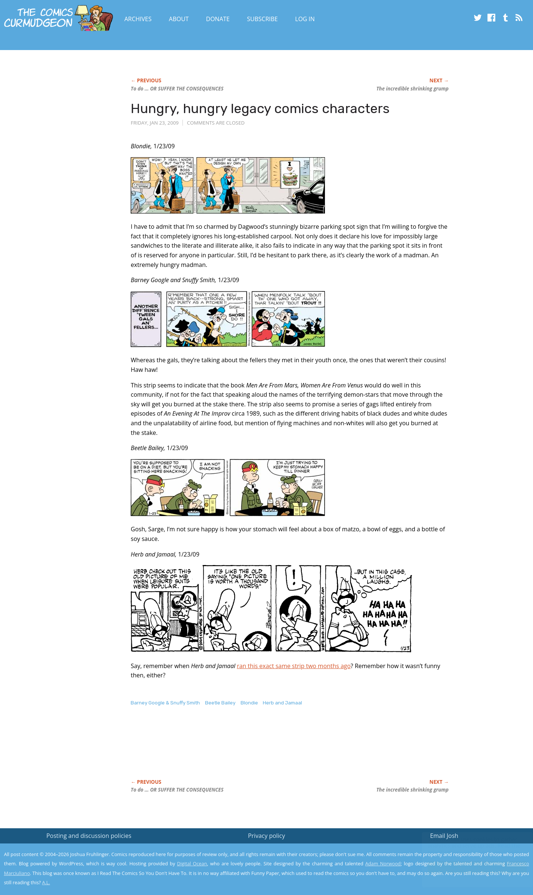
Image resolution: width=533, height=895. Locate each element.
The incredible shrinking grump (412, 88)
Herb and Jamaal (282, 703)
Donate (218, 19)
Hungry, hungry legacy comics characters (260, 108)
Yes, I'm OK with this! (470, 867)
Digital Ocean (192, 863)
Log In (305, 19)
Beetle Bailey (220, 703)
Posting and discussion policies (88, 836)
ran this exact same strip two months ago (294, 666)
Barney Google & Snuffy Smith (165, 703)
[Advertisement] (265, 750)
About (178, 19)
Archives (138, 19)
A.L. (46, 882)
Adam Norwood (383, 863)
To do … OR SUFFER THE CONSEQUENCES (177, 88)
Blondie (249, 703)
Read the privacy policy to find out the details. (466, 849)
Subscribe (262, 19)
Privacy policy (266, 836)
